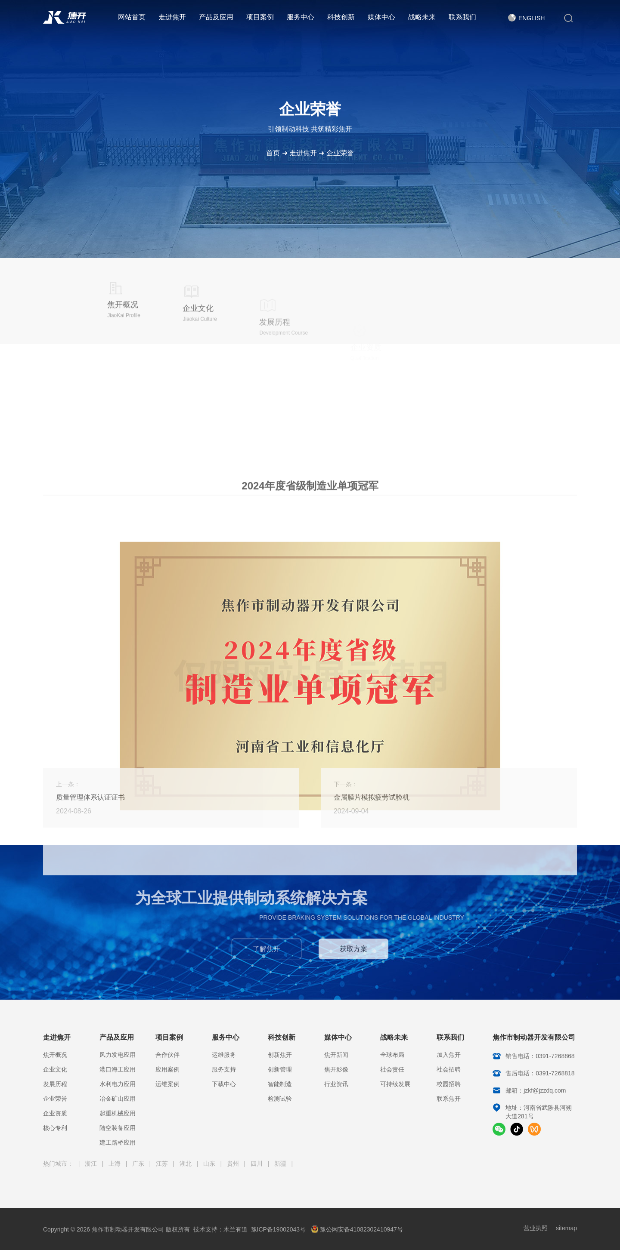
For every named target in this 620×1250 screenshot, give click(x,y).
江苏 (163, 1163)
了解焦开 (266, 954)
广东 (139, 1163)
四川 (257, 1163)
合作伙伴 (167, 1055)
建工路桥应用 (117, 1142)
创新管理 (280, 1069)
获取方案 (353, 954)
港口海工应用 (117, 1069)
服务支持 (224, 1069)
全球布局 (392, 1055)
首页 (273, 153)
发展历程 (55, 1084)
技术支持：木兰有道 (220, 1229)
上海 (115, 1163)
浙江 (92, 1163)
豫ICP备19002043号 (278, 1229)
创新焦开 (280, 1055)
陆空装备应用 (117, 1128)
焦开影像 (336, 1069)
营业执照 (536, 1228)
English (531, 18)
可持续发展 (395, 1084)
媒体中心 (381, 17)
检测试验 (280, 1099)
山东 (210, 1163)
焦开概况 (55, 1055)
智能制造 (280, 1084)
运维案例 (167, 1084)
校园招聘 (449, 1084)
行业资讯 (336, 1084)
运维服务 (224, 1055)
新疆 (281, 1163)
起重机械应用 (117, 1113)
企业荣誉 (340, 153)
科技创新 (341, 17)
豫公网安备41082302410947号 (357, 1229)
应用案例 (167, 1069)
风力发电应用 (117, 1055)
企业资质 (55, 1113)
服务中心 (300, 17)
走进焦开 (172, 17)
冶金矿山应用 (117, 1099)
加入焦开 (449, 1055)
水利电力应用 (117, 1084)
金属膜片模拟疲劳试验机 (371, 797)
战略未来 (422, 17)
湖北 (186, 1163)
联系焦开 (449, 1099)
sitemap (566, 1228)
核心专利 (55, 1128)
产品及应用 (216, 17)
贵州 (234, 1163)
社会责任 (392, 1069)
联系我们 (462, 17)
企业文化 (55, 1069)
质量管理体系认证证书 (90, 797)
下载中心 (224, 1084)
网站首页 (132, 17)
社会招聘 (449, 1069)
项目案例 (260, 17)
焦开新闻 (336, 1055)
